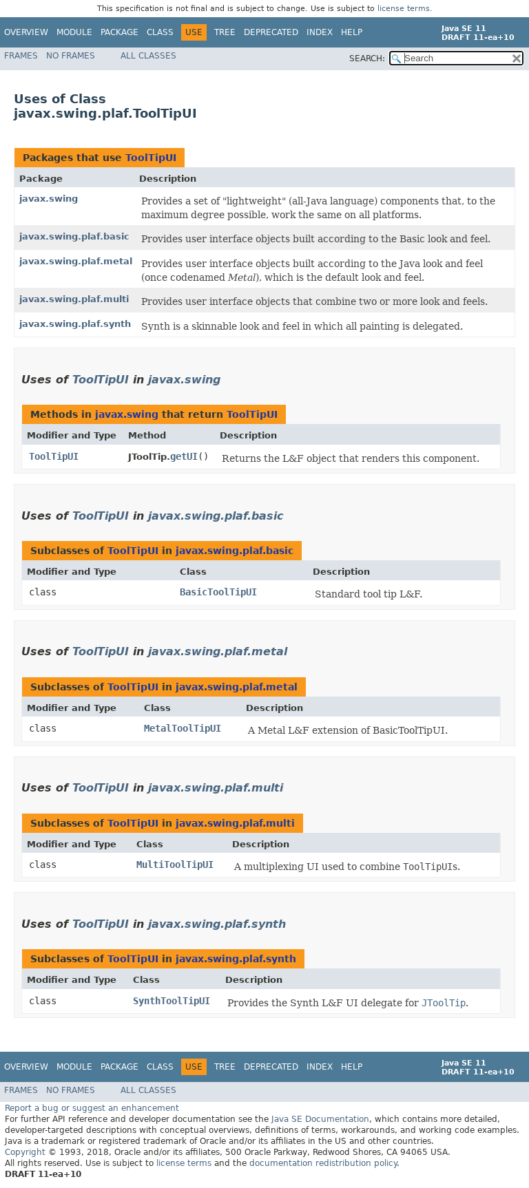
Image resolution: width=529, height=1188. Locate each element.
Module (74, 32)
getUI (184, 456)
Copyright (25, 1152)
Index (320, 32)
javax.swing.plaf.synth (75, 324)
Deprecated (271, 32)
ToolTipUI (150, 157)
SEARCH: (367, 58)
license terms (403, 8)
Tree (225, 32)
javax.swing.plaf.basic (74, 236)
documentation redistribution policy (323, 1163)
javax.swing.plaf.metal (75, 261)
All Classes (148, 56)
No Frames (70, 56)
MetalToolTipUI (182, 728)
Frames (21, 56)
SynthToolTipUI (171, 1000)
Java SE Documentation (320, 1119)
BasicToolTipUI (218, 591)
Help (351, 32)
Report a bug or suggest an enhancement (92, 1108)
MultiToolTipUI (175, 864)
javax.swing (48, 198)
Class (160, 32)
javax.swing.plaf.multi (74, 299)
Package (119, 32)
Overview (26, 32)
